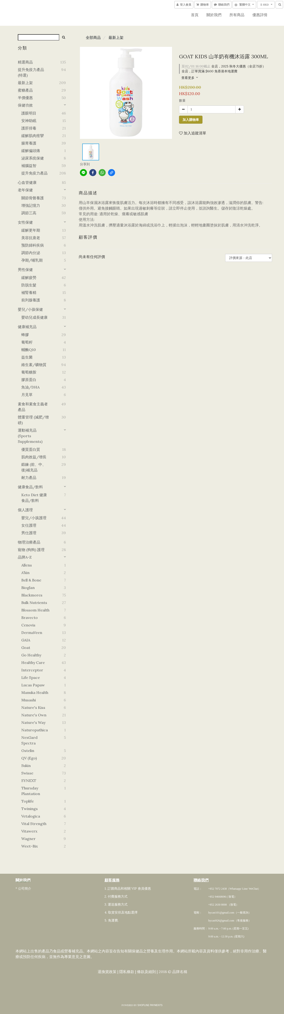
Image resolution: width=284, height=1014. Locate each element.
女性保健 (25, 222)
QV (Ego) (29, 758)
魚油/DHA (30, 387)
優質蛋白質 (30, 449)
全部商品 (93, 37)
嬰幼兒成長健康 (34, 317)
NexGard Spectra (29, 740)
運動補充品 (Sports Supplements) (30, 436)
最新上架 (25, 82)
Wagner (28, 838)
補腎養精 (28, 292)
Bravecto (29, 617)
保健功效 (25, 105)
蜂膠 (25, 334)
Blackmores (31, 595)
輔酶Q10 (28, 349)
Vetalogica (30, 816)
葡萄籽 (27, 342)
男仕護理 (28, 532)
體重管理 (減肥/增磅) (33, 420)
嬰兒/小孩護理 (33, 517)
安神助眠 (28, 120)
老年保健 (25, 190)
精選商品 (25, 62)
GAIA (25, 640)
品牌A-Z (25, 557)
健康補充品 (27, 326)
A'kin (25, 572)
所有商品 (236, 14)
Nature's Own (33, 715)
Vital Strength (33, 823)
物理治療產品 (29, 542)
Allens (26, 565)
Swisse (27, 773)
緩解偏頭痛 (30, 150)
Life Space (30, 677)
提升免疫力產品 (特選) (31, 72)
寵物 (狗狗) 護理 (31, 549)
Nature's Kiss (33, 707)
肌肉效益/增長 (33, 457)
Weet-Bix (29, 846)
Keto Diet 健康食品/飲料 (34, 497)
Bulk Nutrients (34, 602)
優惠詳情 (259, 14)
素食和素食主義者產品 (33, 407)
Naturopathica (34, 730)
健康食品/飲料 (30, 487)
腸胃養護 (28, 143)
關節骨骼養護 (32, 198)
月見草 (27, 394)
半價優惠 (25, 97)
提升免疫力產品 (34, 173)
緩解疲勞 (28, 277)
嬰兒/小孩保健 (30, 309)
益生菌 (27, 357)
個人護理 (25, 509)
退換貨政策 (106, 972)
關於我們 (213, 14)
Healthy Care (33, 662)
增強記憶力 (30, 205)
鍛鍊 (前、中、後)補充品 (33, 467)
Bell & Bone (31, 580)
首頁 (194, 14)
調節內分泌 (30, 252)
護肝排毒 (28, 128)
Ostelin (27, 750)
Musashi (28, 700)
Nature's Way (33, 722)
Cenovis (28, 625)
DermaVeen (31, 632)
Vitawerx (29, 831)
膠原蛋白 (28, 379)
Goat (25, 647)
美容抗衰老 (30, 237)
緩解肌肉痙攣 (32, 135)
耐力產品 (28, 477)
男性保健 (25, 269)
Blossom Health (35, 610)
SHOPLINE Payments (150, 1005)
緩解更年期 (30, 230)
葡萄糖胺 (28, 372)
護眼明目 (28, 113)
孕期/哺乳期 (32, 260)
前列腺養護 (30, 300)
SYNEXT (28, 780)
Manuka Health (34, 692)
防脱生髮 (28, 285)
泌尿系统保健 (32, 158)
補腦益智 (28, 165)
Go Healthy (31, 655)
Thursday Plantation (30, 791)
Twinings (29, 808)
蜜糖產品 (25, 90)
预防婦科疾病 (32, 245)
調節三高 (28, 213)
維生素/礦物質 (33, 364)
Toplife (27, 801)
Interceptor (32, 670)
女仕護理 (28, 525)
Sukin (26, 765)
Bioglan (28, 587)
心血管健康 (27, 182)
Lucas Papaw (33, 685)
